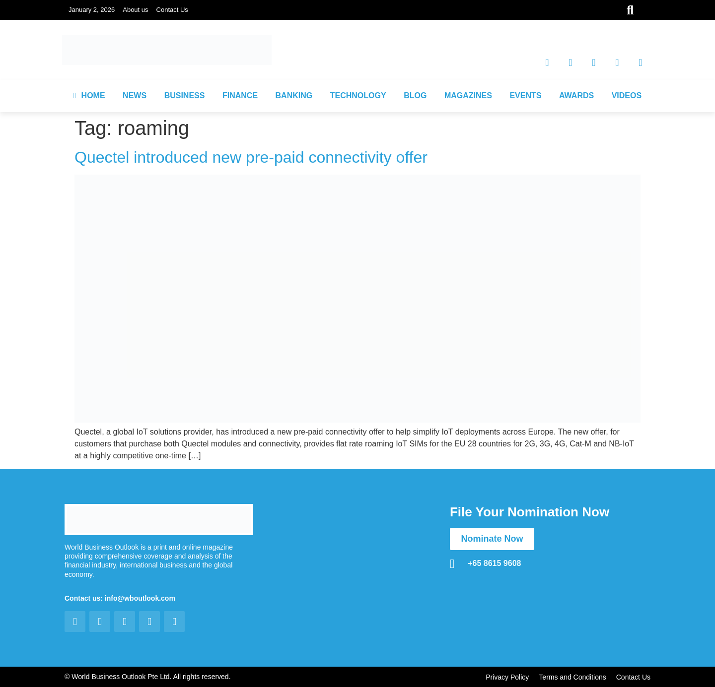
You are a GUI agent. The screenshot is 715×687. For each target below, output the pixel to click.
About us (135, 9)
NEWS (134, 95)
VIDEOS (627, 95)
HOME (89, 95)
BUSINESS (184, 95)
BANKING (294, 95)
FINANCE (240, 95)
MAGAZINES (468, 95)
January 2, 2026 (92, 9)
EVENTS (525, 95)
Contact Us (172, 9)
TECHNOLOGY (358, 95)
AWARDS (576, 95)
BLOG (415, 95)
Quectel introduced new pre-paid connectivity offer (253, 157)
